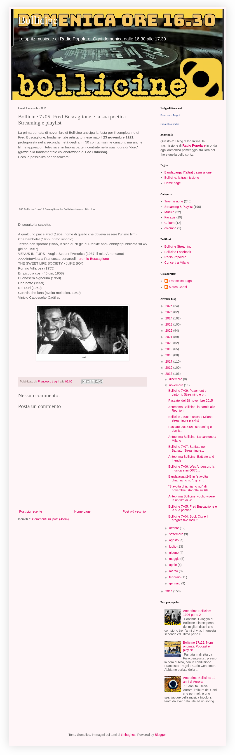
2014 (169, 591)
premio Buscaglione (93, 258)
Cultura (169, 223)
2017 (169, 361)
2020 (169, 343)
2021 (169, 337)
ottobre (174, 528)
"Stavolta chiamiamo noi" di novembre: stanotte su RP (188, 488)
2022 (169, 330)
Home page (82, 511)
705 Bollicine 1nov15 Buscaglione (39, 209)
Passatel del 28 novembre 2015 (190, 400)
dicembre (176, 379)
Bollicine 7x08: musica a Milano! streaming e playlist (190, 418)
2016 (169, 367)
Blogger (160, 734)
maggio (174, 558)
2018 (169, 355)
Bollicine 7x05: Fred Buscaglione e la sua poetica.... (192, 508)
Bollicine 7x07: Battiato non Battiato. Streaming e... (187, 448)
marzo (174, 571)
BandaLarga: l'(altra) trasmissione (188, 172)
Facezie (170, 217)
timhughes (128, 734)
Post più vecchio (134, 511)
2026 (169, 306)
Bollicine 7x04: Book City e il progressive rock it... (188, 518)
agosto (174, 540)
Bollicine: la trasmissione (181, 177)
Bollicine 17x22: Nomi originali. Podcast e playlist (198, 646)
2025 (169, 312)
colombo (170, 228)
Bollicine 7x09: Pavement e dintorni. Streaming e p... (187, 392)
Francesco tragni (181, 281)
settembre (176, 534)
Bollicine (38, 20)
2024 (169, 318)
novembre (176, 385)
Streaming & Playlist (178, 207)
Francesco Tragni (170, 115)
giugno (174, 552)
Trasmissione (173, 201)
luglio (173, 546)
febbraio (175, 577)
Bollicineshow (72, 209)
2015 (169, 373)
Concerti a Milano (176, 262)
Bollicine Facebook (177, 252)
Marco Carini (178, 287)
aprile (173, 565)
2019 (169, 349)
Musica (169, 212)
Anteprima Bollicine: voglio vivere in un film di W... (191, 498)
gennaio (175, 583)
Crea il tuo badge (169, 124)
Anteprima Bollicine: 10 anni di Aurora (199, 679)
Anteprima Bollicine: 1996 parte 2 (197, 613)
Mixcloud (90, 209)
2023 (169, 324)
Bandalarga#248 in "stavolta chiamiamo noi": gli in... (188, 478)
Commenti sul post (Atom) (50, 519)
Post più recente (30, 511)
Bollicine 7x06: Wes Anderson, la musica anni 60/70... (191, 468)
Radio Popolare (194, 145)
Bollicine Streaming (178, 246)
